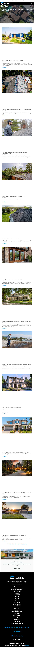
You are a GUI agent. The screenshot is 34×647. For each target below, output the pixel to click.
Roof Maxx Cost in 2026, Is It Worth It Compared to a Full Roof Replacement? (16, 364)
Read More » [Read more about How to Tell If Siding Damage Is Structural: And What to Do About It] (4, 541)
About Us (17, 606)
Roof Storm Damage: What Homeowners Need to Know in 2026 (13, 196)
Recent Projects (17, 612)
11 (24, 544)
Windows (17, 595)
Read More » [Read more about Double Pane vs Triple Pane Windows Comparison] (4, 456)
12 (26, 544)
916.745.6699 (17, 631)
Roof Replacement (17, 589)
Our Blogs (17, 610)
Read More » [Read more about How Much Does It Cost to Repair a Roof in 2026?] (4, 243)
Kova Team (27, 645)
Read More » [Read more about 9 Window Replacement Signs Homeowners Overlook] (4, 413)
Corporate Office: (17, 623)
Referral (17, 602)
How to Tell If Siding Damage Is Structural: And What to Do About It (14, 535)
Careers (17, 619)
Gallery (17, 614)
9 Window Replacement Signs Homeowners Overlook (12, 407)
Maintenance (17, 604)
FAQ (17, 617)
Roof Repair (17, 591)
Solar (17, 597)
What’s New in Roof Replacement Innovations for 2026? (12, 60)
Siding (17, 593)
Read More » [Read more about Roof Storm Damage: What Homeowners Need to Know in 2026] (4, 201)
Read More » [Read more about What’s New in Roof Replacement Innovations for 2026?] (4, 67)
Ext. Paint (17, 601)
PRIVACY (23, 643)
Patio (17, 599)
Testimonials (17, 616)
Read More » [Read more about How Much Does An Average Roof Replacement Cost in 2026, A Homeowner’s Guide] (4, 499)
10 (22, 544)
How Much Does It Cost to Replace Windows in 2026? (12, 279)
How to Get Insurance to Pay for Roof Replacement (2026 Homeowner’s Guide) (16, 109)
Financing (17, 621)
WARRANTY (11, 643)
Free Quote (17, 568)
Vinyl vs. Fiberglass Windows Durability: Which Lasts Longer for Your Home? (16, 321)
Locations (17, 608)
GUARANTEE (17, 643)
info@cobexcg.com (17, 636)
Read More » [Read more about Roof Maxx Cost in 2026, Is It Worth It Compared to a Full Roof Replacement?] (4, 371)
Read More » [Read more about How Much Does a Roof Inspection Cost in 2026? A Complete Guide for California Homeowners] (4, 160)
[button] (32, 3)
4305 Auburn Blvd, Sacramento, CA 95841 (17, 627)
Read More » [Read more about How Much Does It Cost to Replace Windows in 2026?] (4, 285)
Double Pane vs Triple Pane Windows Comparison (11, 450)
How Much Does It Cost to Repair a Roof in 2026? (11, 238)
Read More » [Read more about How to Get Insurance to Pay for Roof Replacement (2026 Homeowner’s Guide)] (4, 116)
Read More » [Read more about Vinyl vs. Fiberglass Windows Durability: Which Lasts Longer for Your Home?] (4, 328)
